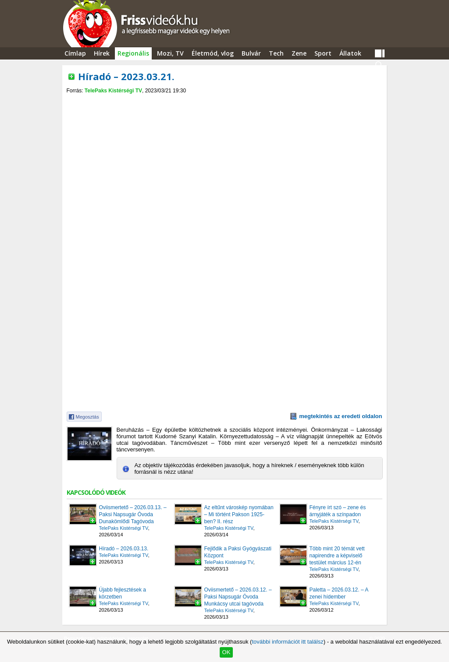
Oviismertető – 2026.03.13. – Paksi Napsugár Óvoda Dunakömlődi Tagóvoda (133, 514)
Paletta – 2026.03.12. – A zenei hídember (339, 593)
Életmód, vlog (213, 53)
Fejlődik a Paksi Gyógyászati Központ (237, 552)
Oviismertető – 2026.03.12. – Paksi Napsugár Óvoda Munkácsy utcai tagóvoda (238, 597)
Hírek (102, 53)
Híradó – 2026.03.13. (124, 549)
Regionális (133, 53)
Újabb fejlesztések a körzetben (122, 593)
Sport (322, 53)
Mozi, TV (170, 53)
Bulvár (251, 53)
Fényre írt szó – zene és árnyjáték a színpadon (338, 511)
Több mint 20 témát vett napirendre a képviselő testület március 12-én (337, 556)
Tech (276, 53)
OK (226, 652)
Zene (299, 53)
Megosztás (87, 416)
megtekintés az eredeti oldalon (340, 416)
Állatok (350, 53)
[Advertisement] (224, 101)
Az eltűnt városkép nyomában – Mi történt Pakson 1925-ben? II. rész (239, 514)
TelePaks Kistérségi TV (113, 91)
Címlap (75, 53)
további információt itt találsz (287, 641)
